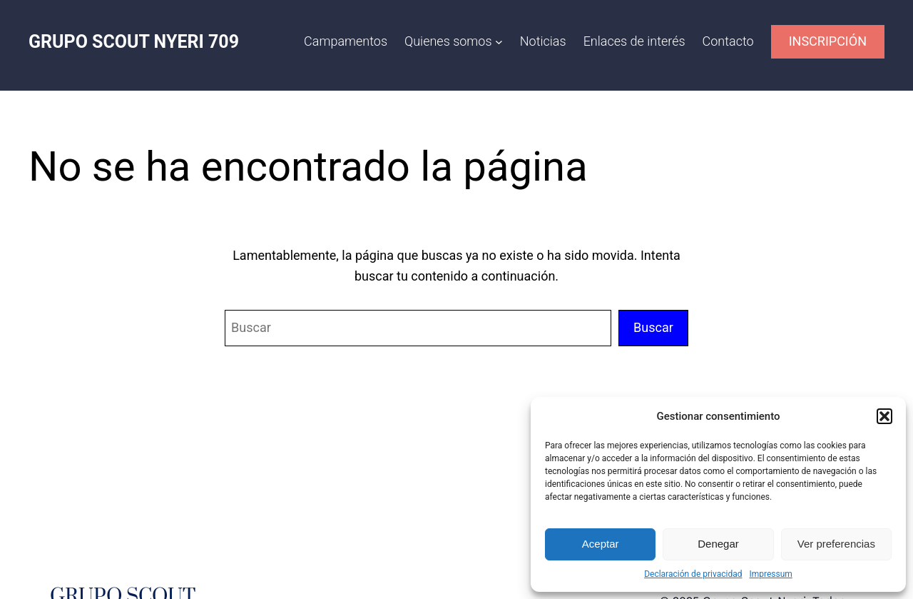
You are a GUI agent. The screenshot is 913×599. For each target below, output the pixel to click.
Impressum (770, 574)
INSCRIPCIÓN (828, 41)
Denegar (718, 544)
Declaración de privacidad (693, 574)
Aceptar (600, 544)
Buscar (653, 327)
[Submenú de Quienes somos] (499, 42)
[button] (884, 416)
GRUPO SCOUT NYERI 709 (134, 41)
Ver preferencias (836, 544)
